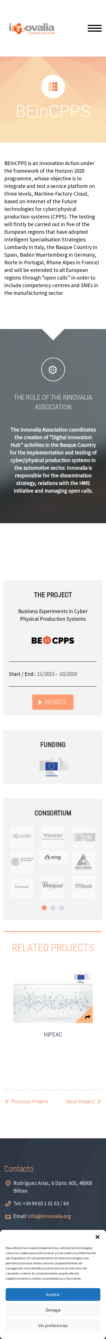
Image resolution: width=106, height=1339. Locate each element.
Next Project (80, 1101)
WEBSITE (55, 702)
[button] (97, 1237)
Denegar (53, 1310)
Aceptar (53, 1294)
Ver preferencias (53, 1325)
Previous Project (29, 1101)
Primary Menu (95, 28)
